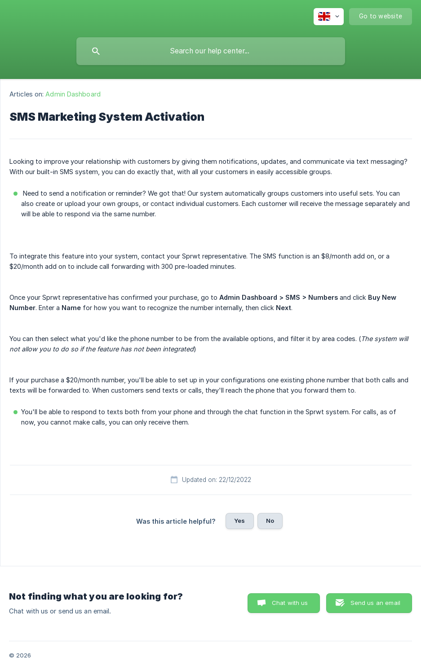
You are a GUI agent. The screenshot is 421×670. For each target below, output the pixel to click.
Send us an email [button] (375, 602)
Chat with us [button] (290, 602)
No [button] (270, 520)
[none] (329, 16)
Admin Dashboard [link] (73, 94)
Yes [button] (239, 520)
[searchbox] (210, 51)
